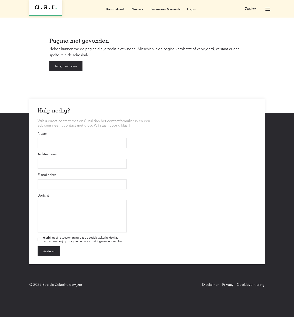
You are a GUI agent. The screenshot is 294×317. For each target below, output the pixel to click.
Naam (42, 133)
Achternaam (47, 154)
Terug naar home (66, 66)
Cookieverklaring (251, 284)
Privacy (228, 284)
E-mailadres (47, 174)
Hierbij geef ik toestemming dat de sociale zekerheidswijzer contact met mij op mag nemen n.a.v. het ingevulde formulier (82, 239)
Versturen (49, 251)
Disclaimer (210, 284)
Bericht (43, 195)
